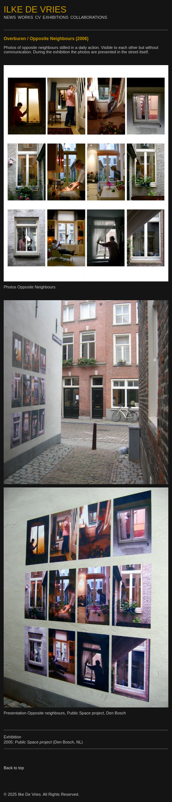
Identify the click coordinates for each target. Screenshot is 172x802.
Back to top (14, 768)
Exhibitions (55, 17)
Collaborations (89, 17)
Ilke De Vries (35, 9)
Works (25, 17)
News (10, 17)
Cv (38, 17)
